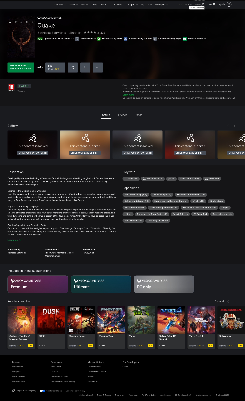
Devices (84, 4)
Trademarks (133, 395)
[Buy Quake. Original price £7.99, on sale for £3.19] (55, 68)
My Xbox (145, 4)
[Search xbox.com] (199, 4)
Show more (14, 239)
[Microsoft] (23, 4)
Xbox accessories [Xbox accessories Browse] (18, 382)
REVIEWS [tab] (122, 115)
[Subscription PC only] (164, 284)
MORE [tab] (139, 115)
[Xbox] (43, 4)
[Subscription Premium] (38, 284)
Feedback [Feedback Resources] (54, 372)
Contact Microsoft (86, 395)
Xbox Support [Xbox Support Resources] (56, 367)
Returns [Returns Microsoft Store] (91, 377)
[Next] (234, 126)
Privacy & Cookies (104, 395)
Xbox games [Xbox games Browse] (16, 372)
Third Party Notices (149, 395)
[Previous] (228, 126)
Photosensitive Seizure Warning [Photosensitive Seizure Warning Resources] (63, 382)
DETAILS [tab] (106, 115)
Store (103, 4)
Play (95, 4)
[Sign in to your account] (225, 4)
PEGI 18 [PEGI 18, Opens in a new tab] (24, 86)
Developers (160, 4)
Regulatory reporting (203, 395)
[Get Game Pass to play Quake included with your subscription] (21, 68)
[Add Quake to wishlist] (73, 68)
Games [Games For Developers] (125, 367)
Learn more (128, 94)
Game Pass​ (58, 4)
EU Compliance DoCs (183, 395)
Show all (219, 301)
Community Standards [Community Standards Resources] (59, 377)
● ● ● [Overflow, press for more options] (97, 67)
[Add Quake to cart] (85, 68)
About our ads (165, 395)
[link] (21, 327)
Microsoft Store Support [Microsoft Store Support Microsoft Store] (97, 372)
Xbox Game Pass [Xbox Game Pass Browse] (18, 377)
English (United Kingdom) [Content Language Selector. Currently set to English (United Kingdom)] (26, 391)
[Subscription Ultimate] (101, 284)
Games (72, 4)
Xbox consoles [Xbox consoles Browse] (17, 367)
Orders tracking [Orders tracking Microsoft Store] (93, 382)
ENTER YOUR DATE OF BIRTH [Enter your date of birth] (32, 153)
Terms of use (119, 395)
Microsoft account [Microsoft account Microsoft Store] (94, 367)
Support (131, 4)
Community (117, 4)
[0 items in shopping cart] (211, 4)
